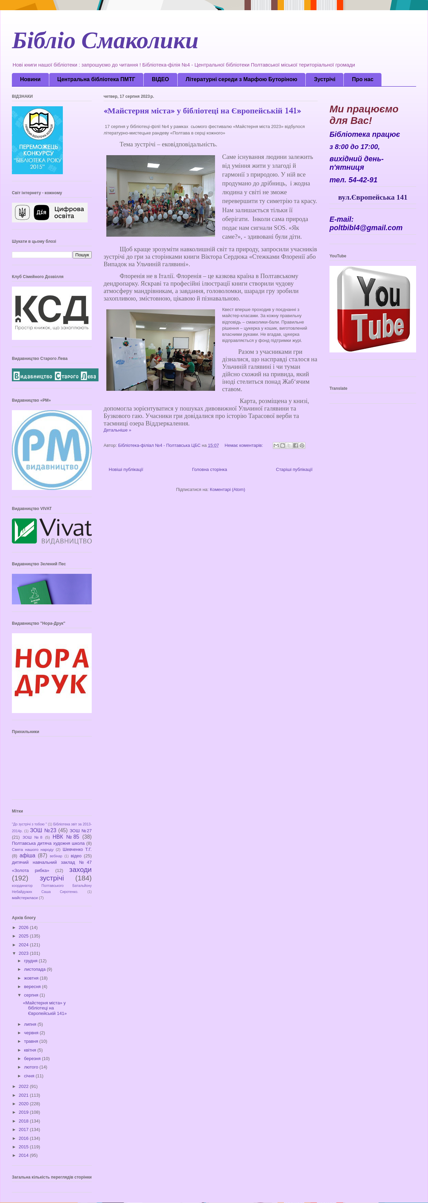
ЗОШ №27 (81, 830)
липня (31, 1024)
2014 (24, 1155)
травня (31, 1041)
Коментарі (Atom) (227, 489)
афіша (27, 855)
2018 (24, 1121)
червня (32, 1032)
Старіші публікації (294, 469)
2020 (24, 1103)
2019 (24, 1112)
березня (33, 1058)
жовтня (32, 978)
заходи (80, 869)
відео (76, 855)
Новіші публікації (126, 469)
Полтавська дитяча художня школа (48, 843)
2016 (24, 1138)
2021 (24, 1095)
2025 (24, 935)
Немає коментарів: (244, 445)
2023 (24, 953)
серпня (32, 995)
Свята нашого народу (33, 849)
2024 (24, 944)
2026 (24, 927)
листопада (35, 969)
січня (30, 1075)
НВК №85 (66, 837)
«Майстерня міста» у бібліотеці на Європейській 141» (202, 112)
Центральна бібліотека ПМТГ (96, 79)
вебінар (56, 856)
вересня (33, 986)
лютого (31, 1067)
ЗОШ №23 (43, 830)
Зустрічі (324, 79)
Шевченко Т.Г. (77, 849)
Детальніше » (117, 430)
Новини (30, 79)
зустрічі (52, 878)
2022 (24, 1086)
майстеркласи (25, 897)
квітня (30, 1050)
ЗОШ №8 (32, 837)
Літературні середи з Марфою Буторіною (242, 79)
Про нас (362, 79)
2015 (24, 1146)
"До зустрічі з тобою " (29, 824)
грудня (31, 960)
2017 (24, 1129)
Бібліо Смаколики (105, 44)
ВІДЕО (160, 79)
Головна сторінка (209, 469)
